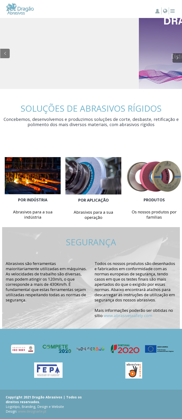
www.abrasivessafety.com (128, 315)
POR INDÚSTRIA (32, 200)
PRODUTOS (154, 200)
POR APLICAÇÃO (93, 200)
